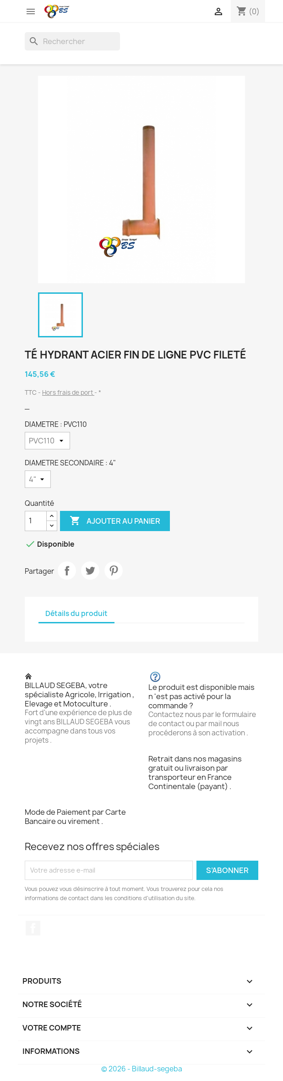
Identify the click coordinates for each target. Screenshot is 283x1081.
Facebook (33, 928)
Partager (67, 570)
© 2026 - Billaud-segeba (141, 1069)
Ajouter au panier (115, 521)
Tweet (90, 570)
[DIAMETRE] (47, 440)
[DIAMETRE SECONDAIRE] (38, 479)
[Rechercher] (72, 41)
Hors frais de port (68, 392)
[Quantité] (36, 521)
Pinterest (113, 570)
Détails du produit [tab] (76, 613)
